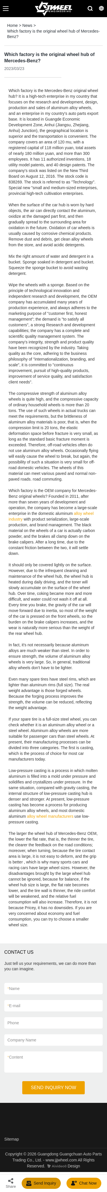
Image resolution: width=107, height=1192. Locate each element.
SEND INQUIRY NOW (53, 1087)
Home (12, 25)
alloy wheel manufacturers (50, 816)
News (27, 25)
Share (11, 1183)
